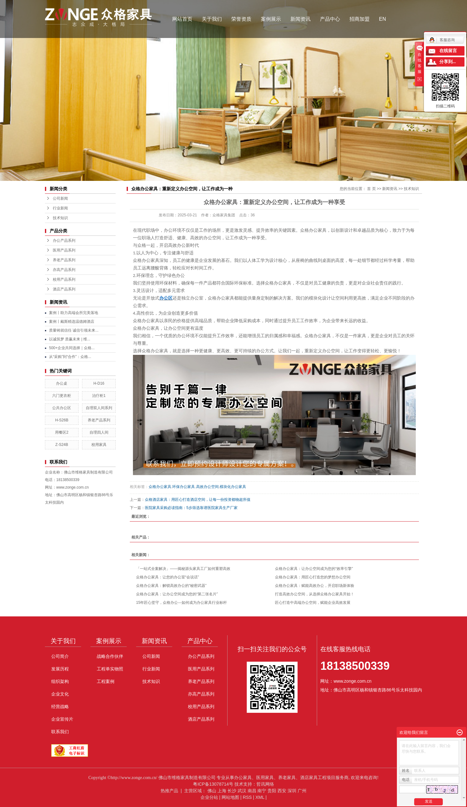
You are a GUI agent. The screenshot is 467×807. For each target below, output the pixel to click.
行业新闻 (60, 208)
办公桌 (61, 383)
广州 (302, 790)
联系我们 (60, 731)
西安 (281, 790)
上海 (221, 790)
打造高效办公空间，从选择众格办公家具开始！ (314, 594)
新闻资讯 (300, 19)
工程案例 (105, 681)
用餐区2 (62, 432)
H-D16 (98, 383)
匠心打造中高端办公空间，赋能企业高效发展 (312, 602)
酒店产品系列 (64, 289)
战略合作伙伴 (110, 656)
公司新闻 (60, 198)
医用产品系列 (64, 250)
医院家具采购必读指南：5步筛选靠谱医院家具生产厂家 (191, 508)
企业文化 (60, 693)
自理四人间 (99, 432)
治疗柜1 (99, 395)
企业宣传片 (62, 719)
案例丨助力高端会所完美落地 (73, 313)
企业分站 (209, 797)
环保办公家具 (183, 487)
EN (382, 19)
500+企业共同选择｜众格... (72, 348)
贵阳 (271, 790)
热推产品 (169, 790)
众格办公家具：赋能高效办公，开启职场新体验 (314, 585)
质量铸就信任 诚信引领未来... (73, 330)
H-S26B (61, 420)
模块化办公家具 (233, 487)
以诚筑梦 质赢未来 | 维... (69, 339)
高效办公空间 (207, 487)
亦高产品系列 (64, 270)
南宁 (261, 790)
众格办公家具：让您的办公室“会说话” (167, 577)
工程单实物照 (110, 668)
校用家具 (99, 444)
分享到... (447, 61)
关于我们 (212, 19)
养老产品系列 (64, 260)
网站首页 (182, 19)
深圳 (292, 790)
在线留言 (448, 50)
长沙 (232, 790)
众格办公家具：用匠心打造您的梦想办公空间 (312, 577)
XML (259, 797)
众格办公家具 (160, 487)
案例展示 (271, 19)
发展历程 (60, 668)
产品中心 (330, 19)
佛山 (211, 790)
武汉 (242, 790)
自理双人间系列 (99, 408)
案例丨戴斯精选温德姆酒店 (71, 321)
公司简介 (60, 656)
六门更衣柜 (61, 395)
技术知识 (60, 218)
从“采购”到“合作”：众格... (70, 357)
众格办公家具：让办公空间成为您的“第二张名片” (177, 594)
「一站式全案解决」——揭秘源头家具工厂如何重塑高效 (183, 568)
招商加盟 (359, 19)
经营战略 (60, 706)
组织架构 (60, 681)
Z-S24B (61, 444)
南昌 (252, 790)
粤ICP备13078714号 (213, 784)
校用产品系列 (64, 279)
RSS (247, 797)
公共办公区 (61, 408)
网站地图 (230, 797)
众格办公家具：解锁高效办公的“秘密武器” (171, 585)
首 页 (371, 189)
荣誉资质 (241, 19)
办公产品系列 (64, 240)
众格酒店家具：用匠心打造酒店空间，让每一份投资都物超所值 (197, 499)
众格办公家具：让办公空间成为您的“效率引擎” (314, 568)
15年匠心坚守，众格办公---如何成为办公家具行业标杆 (181, 602)
